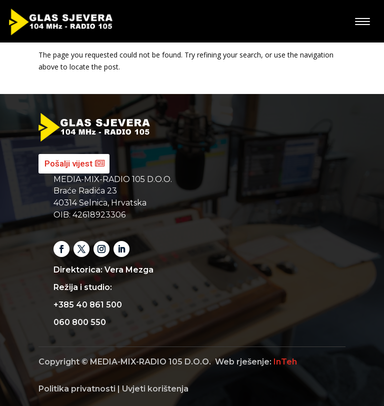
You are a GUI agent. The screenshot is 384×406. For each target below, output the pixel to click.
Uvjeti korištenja (155, 389)
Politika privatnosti (77, 389)
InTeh (285, 361)
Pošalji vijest (68, 163)
